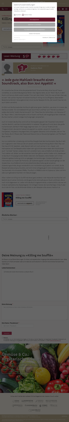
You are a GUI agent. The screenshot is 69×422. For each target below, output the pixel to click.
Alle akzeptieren (34, 19)
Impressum (45, 37)
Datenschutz (52, 37)
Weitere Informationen (34, 33)
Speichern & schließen (34, 24)
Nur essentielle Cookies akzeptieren (34, 29)
